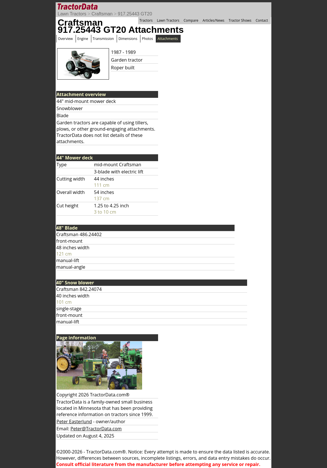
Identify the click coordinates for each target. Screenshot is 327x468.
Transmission (103, 38)
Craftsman (102, 13)
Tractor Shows (240, 20)
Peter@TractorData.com (96, 429)
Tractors (146, 20)
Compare (190, 20)
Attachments (168, 38)
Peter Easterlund (74, 421)
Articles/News (213, 20)
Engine (82, 38)
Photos (147, 38)
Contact (262, 20)
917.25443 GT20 (135, 13)
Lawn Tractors (72, 13)
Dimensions (127, 38)
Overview (65, 38)
